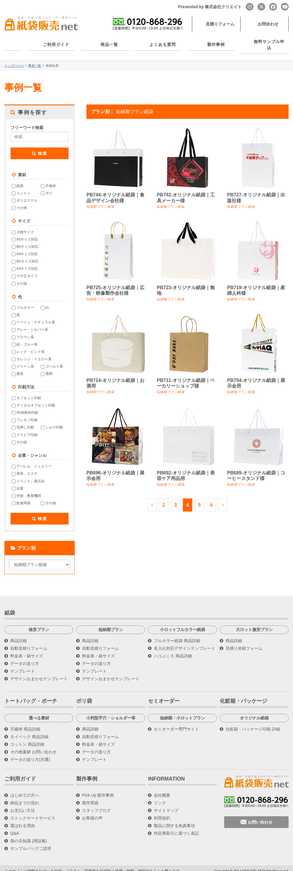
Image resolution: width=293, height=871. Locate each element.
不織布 (48, 180)
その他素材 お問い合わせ (33, 745)
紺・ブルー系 (25, 338)
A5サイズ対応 (25, 233)
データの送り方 (24, 657)
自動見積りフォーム (28, 642)
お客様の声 (92, 812)
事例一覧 (34, 59)
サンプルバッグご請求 (30, 842)
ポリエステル (25, 194)
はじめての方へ (24, 789)
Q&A (14, 827)
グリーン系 (23, 360)
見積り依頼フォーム (244, 642)
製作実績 (90, 796)
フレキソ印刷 (25, 414)
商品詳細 (18, 634)
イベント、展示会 (28, 475)
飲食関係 (21, 497)
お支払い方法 (22, 804)
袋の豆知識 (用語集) (28, 834)
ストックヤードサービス (32, 812)
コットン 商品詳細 (27, 738)
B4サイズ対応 (25, 255)
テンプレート (22, 665)
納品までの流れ (24, 796)
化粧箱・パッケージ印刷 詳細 (253, 723)
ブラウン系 (23, 331)
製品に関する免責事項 (174, 819)
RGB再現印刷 (25, 406)
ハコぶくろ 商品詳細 (173, 649)
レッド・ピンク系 (28, 346)
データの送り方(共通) (30, 753)
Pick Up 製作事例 (98, 789)
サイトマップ (166, 804)
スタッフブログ (96, 804)
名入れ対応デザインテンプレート (184, 642)
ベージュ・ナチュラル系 (33, 316)
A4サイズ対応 (25, 248)
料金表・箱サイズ (26, 649)
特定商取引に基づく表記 (176, 827)
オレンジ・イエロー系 (32, 353)
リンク (160, 796)
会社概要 (162, 789)
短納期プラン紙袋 (100, 200)
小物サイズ (23, 226)
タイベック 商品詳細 (29, 730)
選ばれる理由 (22, 819)
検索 (39, 147)
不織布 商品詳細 (25, 723)
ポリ (46, 187)
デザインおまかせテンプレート (39, 672)
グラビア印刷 (25, 429)
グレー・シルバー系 (30, 324)
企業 (17, 482)
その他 (19, 202)
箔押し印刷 (23, 421)
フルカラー (23, 301)
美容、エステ (25, 467)
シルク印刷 (52, 421)
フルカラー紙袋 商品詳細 (177, 634)
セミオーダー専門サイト (176, 723)
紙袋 (17, 180)
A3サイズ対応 (25, 262)
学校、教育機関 (26, 490)
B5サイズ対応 (25, 241)
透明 (46, 368)
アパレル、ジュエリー (32, 460)
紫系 (17, 368)
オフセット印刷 (26, 392)
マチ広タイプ (25, 270)
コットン (21, 187)
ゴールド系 (52, 360)
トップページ (14, 59)
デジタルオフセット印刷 (33, 399)
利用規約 (162, 812)
